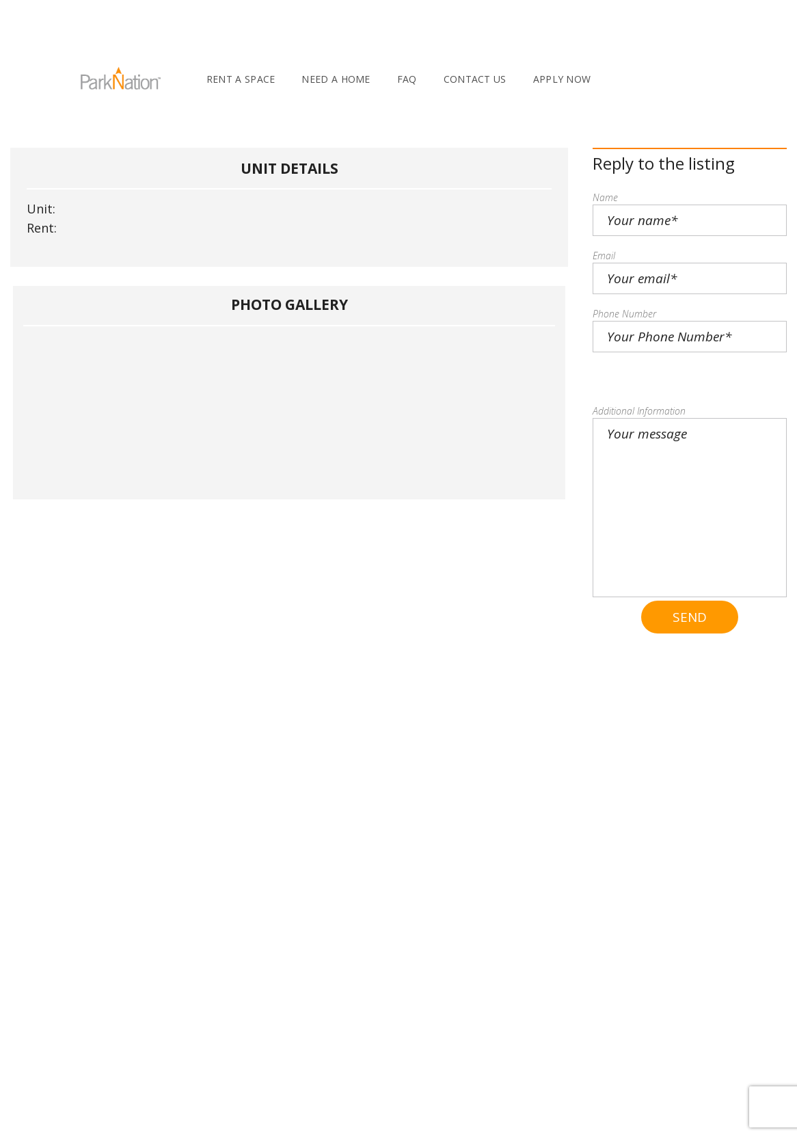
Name (605, 197)
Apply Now (562, 79)
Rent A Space (240, 79)
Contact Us (475, 79)
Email (604, 255)
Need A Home (335, 79)
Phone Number (624, 313)
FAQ (407, 79)
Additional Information (639, 410)
